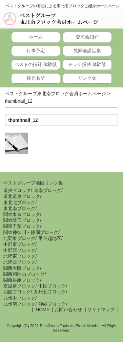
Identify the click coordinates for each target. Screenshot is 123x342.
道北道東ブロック (21, 196)
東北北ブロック (19, 202)
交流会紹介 (87, 36)
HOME (42, 309)
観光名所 (36, 78)
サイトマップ (101, 309)
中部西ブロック (19, 250)
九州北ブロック (50, 291)
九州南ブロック (19, 304)
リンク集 (87, 78)
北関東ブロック (19, 238)
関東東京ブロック (21, 214)
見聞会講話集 (87, 50)
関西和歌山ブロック (24, 274)
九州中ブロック (19, 298)
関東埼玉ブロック (21, 220)
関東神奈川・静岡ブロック (30, 232)
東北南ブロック (19, 208)
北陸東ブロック (19, 256)
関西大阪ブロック (21, 268)
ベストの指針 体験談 (35, 64)
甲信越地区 (49, 238)
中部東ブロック (19, 244)
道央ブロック (17, 190)
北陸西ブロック (19, 262)
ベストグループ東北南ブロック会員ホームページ (59, 18)
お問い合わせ (68, 309)
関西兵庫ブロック (21, 280)
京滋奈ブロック (19, 286)
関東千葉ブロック (21, 226)
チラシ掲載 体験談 (87, 64)
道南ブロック (47, 190)
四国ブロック (17, 291)
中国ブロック (52, 286)
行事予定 (36, 50)
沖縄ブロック (52, 304)
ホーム (36, 36)
